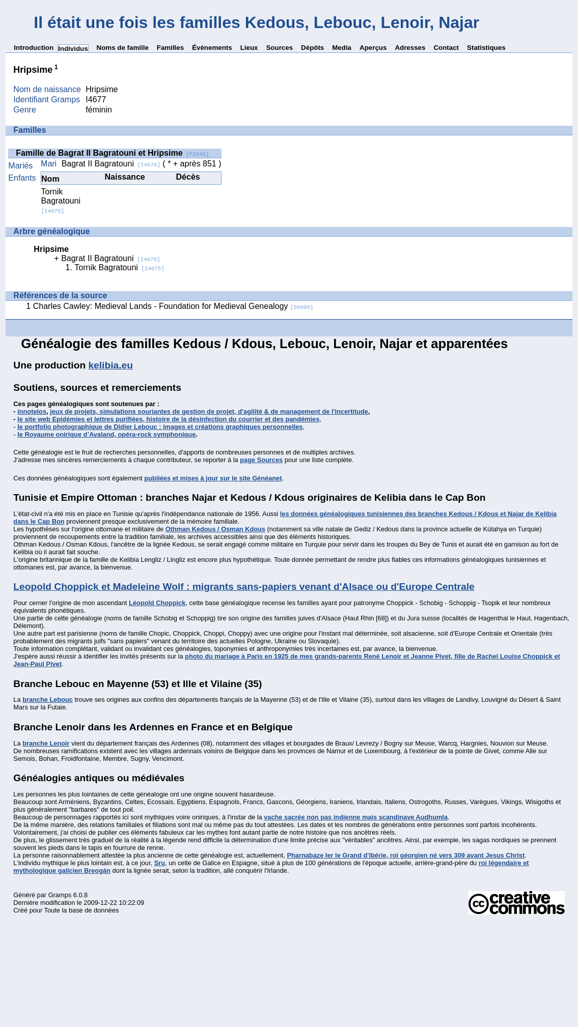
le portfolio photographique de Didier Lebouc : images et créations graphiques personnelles (159, 427)
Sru (159, 863)
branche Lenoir (45, 743)
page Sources (261, 460)
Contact (446, 47)
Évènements (212, 47)
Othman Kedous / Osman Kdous (215, 529)
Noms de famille (123, 47)
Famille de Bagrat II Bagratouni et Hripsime (112, 153)
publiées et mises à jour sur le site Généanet (213, 478)
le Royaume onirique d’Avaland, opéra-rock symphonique (106, 434)
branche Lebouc (47, 699)
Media (341, 47)
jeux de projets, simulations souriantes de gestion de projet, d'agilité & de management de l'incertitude (209, 411)
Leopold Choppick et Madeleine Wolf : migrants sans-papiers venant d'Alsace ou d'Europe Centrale (243, 586)
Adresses (410, 47)
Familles (170, 47)
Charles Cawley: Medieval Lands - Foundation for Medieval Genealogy (173, 306)
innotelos (31, 411)
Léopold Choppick (157, 603)
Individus (73, 48)
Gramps (60, 895)
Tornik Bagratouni (60, 200)
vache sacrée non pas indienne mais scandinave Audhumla (356, 817)
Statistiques (486, 47)
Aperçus (373, 47)
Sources (279, 47)
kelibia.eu (110, 365)
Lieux (249, 47)
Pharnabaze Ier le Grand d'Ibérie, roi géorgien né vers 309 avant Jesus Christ (406, 855)
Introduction (33, 47)
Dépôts (312, 47)
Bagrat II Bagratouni (111, 163)
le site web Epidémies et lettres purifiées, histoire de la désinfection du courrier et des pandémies (168, 419)
